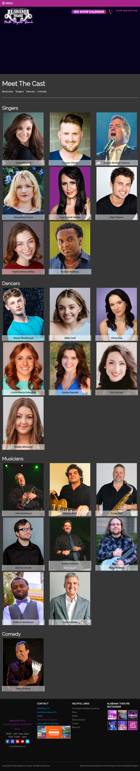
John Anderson (23, 513)
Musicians (8, 91)
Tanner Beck (70, 513)
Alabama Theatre (18, 16)
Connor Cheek (70, 162)
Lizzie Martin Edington (23, 392)
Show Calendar (78, 720)
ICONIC (75, 716)
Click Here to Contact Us (47, 720)
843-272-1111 (17, 721)
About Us (76, 727)
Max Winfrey (23, 688)
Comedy (42, 91)
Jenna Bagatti (23, 162)
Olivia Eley (116, 338)
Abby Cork (70, 338)
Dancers (31, 91)
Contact (75, 723)
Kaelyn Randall (70, 392)
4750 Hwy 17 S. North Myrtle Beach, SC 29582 (47, 712)
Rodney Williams (70, 271)
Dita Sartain (116, 392)
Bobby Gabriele (70, 563)
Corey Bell (116, 513)
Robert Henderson (23, 622)
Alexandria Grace (23, 217)
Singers (20, 91)
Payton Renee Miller (23, 271)
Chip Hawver (117, 217)
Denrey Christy (23, 567)
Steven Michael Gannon (116, 162)
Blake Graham (116, 567)
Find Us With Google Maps (48, 723)
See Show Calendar (89, 11)
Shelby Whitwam (23, 446)
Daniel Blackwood (23, 338)
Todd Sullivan (70, 622)
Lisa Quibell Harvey (70, 217)
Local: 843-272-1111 (127, 10)
